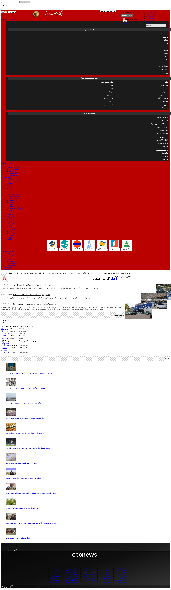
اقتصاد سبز (164, 146)
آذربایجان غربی (14, 181)
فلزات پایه (149, 16)
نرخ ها (10, 163)
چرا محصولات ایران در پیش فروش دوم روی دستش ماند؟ (35, 304)
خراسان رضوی (14, 198)
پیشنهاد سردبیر (163, 66)
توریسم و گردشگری (162, 150)
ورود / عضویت (127, 15)
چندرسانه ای (121, 568)
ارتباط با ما (55, 570)
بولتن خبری (107, 570)
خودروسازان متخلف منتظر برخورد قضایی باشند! (31, 295)
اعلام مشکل (55, 580)
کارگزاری (110, 91)
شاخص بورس (73, 574)
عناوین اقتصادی (89, 570)
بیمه (167, 88)
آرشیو (148, 22)
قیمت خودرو (73, 576)
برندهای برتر (107, 580)
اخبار (113, 279)
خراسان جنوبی (14, 196)
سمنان (11, 206)
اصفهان (11, 185)
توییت (124, 572)
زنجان (11, 204)
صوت (11, 255)
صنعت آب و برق (163, 95)
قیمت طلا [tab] (8, 321)
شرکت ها (165, 108)
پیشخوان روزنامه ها (88, 576)
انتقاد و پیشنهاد (54, 578)
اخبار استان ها (90, 574)
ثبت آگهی (108, 574)
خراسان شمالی (14, 200)
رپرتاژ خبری (107, 582)
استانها (166, 56)
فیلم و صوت (122, 582)
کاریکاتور (12, 265)
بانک (112, 88)
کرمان (11, 218)
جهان (166, 82)
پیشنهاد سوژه (73, 568)
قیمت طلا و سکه (151, 12)
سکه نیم (4, 348)
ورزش (166, 43)
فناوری (166, 50)
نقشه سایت (55, 576)
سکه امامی (5, 343)
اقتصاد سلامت (163, 159)
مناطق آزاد (8, 239)
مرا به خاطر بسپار (130, 19)
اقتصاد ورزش (164, 137)
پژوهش (166, 73)
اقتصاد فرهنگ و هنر (162, 133)
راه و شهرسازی (163, 143)
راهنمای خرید (106, 576)
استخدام (108, 568)
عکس (11, 261)
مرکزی (11, 231)
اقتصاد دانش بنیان (162, 130)
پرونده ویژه (91, 578)
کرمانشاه (12, 219)
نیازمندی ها (8, 267)
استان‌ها (7, 177)
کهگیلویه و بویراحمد (15, 221)
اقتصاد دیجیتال (108, 105)
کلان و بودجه (164, 85)
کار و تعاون (109, 101)
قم (10, 214)
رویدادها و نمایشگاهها (71, 580)
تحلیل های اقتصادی (71, 582)
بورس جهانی (150, 20)
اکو (112, 85)
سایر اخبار (166, 359)
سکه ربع (4, 350)
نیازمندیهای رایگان (105, 572)
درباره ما (56, 568)
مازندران (12, 229)
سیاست (165, 37)
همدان (11, 235)
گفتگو (166, 59)
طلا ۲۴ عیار (5, 336)
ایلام (10, 188)
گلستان (11, 223)
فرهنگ (166, 40)
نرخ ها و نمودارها (72, 572)
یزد (10, 237)
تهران (11, 192)
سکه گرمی (5, 352)
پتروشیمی (110, 95)
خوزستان (12, 202)
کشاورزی (165, 105)
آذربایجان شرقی (14, 179)
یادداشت (165, 63)
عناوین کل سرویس (162, 33)
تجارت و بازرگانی (163, 98)
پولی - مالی (164, 120)
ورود (125, 21)
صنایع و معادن (108, 98)
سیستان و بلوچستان (15, 208)
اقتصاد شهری (164, 101)
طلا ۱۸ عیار (5, 333)
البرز (10, 187)
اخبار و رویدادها (10, 19)
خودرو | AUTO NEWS (161, 140)
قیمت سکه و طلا (72, 570)
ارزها (10, 165)
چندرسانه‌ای (9, 251)
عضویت (125, 23)
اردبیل (11, 183)
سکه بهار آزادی (6, 345)
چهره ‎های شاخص (162, 127)
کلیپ (10, 257)
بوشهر (11, 190)
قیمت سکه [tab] (8, 322)
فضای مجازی (121, 570)
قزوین (11, 212)
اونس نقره (4, 338)
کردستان (12, 216)
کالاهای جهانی (150, 18)
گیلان (11, 225)
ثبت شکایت (107, 578)
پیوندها (57, 574)
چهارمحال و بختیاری (15, 194)
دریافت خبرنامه (89, 572)
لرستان (11, 227)
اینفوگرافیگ (122, 578)
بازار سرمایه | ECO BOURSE (159, 124)
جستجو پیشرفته (10, 5)
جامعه (166, 46)
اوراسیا (127, 273)
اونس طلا (4, 329)
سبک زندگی (164, 153)
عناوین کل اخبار (89, 568)
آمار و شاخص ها (72, 578)
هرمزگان (12, 233)
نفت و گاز (165, 91)
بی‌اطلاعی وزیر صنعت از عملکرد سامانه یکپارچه (32, 285)
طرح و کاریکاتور (120, 580)
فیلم (10, 253)
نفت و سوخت (150, 14)
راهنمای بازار (164, 156)
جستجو (7, 269)
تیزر (10, 259)
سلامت (166, 53)
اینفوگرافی (12, 263)
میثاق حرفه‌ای (54, 582)
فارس (11, 210)
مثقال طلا (4, 331)
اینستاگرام (165, 69)
